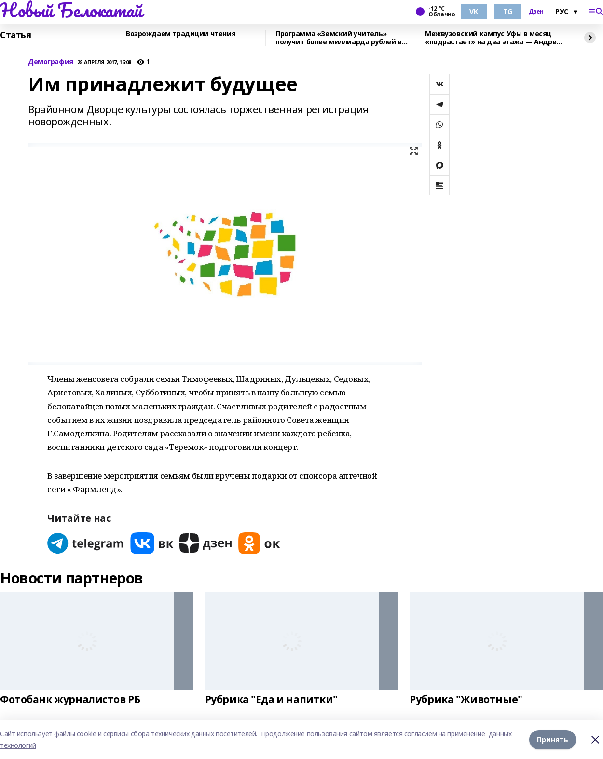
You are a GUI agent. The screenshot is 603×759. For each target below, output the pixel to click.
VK (473, 11)
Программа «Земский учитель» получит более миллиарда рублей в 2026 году (338, 38)
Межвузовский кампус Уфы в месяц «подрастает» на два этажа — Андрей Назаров (493, 38)
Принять (552, 739)
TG (507, 11)
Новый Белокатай (71, 10)
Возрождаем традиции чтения (180, 34)
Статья (15, 35)
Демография (50, 62)
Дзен (536, 11)
